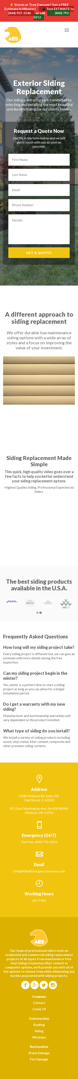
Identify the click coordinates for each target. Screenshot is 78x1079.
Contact (39, 1003)
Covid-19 (39, 1009)
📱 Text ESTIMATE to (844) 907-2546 (41, 11)
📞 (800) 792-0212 (51, 15)
